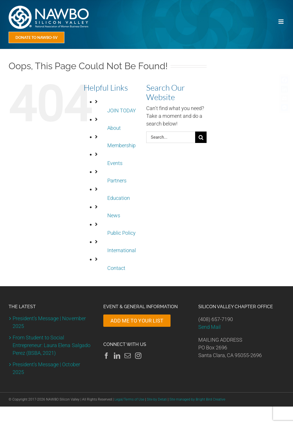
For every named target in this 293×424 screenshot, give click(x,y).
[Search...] (170, 137)
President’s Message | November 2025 (49, 322)
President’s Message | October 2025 (46, 368)
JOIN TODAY (121, 111)
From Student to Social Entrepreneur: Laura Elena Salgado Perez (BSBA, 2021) (51, 345)
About (114, 128)
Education (118, 198)
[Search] (201, 137)
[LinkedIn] (117, 356)
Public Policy (121, 233)
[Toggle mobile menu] (281, 22)
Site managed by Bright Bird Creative (197, 399)
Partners (116, 181)
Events (114, 163)
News (113, 215)
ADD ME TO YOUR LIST (136, 321)
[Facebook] (106, 356)
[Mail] (127, 356)
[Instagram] (138, 356)
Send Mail (209, 327)
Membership (121, 145)
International (121, 250)
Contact (116, 268)
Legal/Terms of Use (129, 399)
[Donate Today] (36, 37)
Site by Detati (157, 399)
